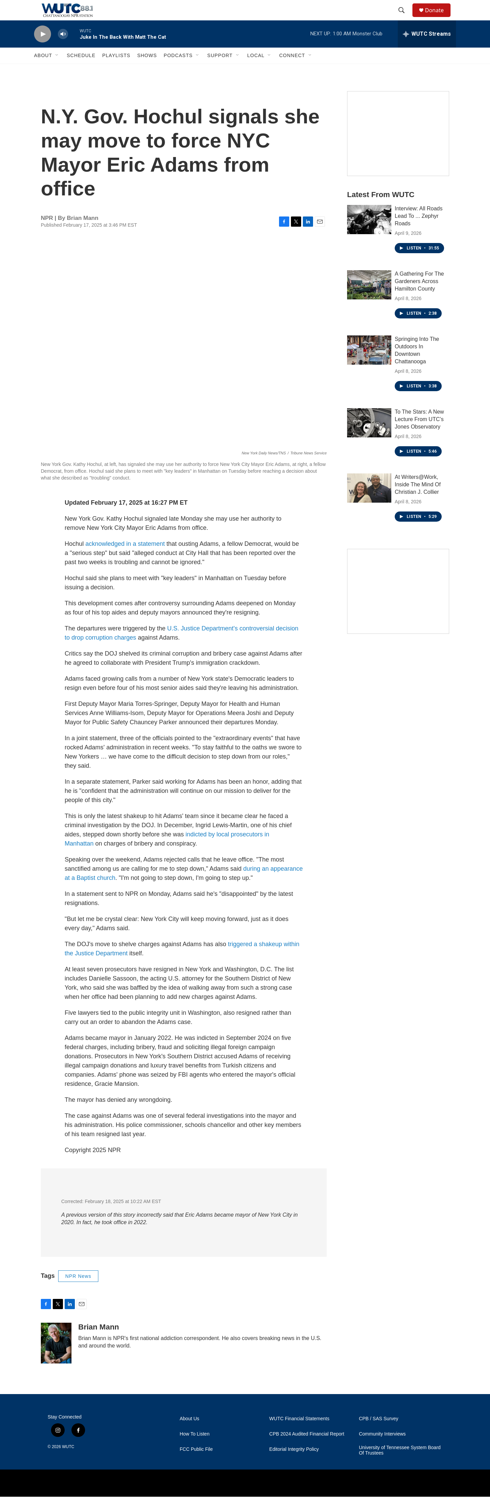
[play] (42, 49)
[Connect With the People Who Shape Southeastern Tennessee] (398, 606)
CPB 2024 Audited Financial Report (306, 1449)
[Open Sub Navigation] (57, 70)
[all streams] (427, 49)
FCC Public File (196, 1464)
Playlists (116, 70)
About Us (189, 1434)
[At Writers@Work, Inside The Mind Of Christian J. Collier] (369, 503)
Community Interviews (382, 1449)
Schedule (81, 70)
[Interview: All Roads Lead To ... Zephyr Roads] (369, 234)
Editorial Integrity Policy (294, 1464)
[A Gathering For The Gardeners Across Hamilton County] (369, 300)
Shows (147, 70)
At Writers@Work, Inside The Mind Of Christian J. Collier (418, 499)
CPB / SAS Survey (378, 1434)
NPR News (78, 1291)
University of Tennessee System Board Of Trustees (400, 1465)
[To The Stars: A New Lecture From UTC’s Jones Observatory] (369, 438)
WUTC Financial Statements (299, 1434)
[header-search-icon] (404, 18)
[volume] (63, 49)
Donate (438, 17)
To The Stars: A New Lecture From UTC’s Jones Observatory (419, 434)
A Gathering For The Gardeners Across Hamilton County (419, 296)
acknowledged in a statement (125, 559)
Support (219, 70)
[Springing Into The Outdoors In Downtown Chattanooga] (369, 365)
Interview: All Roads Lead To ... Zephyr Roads (419, 231)
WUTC (68, 1462)
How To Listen (195, 1449)
